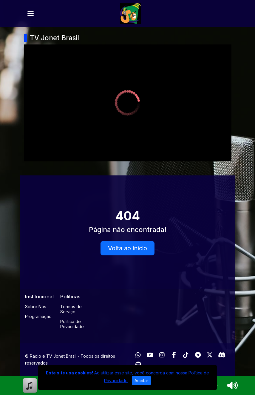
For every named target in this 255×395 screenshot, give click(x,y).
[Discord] (221, 355)
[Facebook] (174, 355)
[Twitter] (210, 355)
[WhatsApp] (138, 355)
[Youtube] (150, 355)
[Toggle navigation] (30, 13)
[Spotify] (138, 364)
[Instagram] (162, 355)
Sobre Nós (35, 306)
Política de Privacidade (72, 324)
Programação (38, 316)
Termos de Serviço (71, 309)
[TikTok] (185, 355)
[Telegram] (198, 355)
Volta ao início (127, 248)
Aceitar (141, 380)
